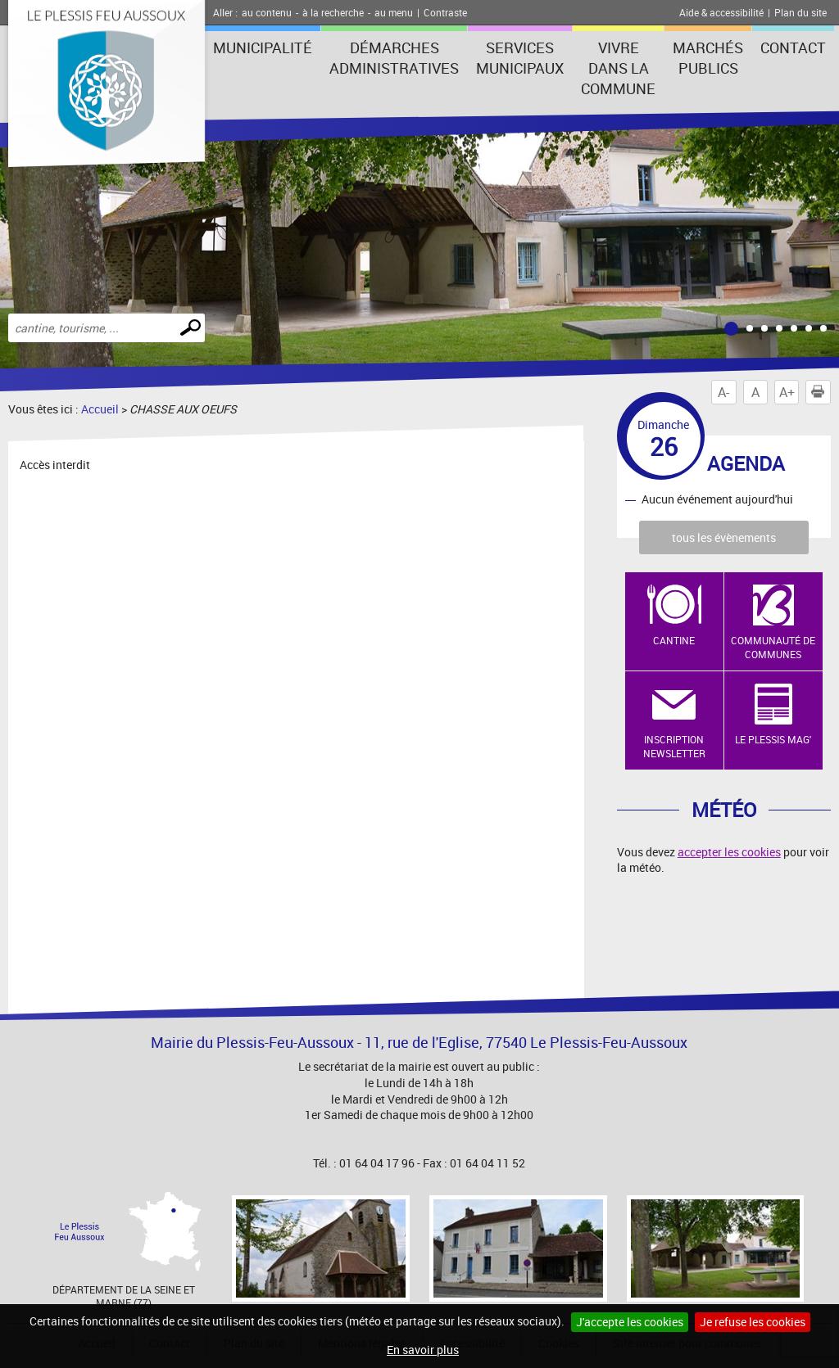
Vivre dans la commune (618, 68)
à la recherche (333, 12)
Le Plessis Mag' (773, 739)
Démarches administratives (394, 58)
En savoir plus (423, 1349)
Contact (793, 47)
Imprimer (821, 392)
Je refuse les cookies (752, 1322)
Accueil (100, 409)
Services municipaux (520, 58)
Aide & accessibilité (721, 12)
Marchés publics (708, 58)
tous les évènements (724, 537)
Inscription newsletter (674, 746)
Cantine (674, 640)
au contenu (267, 12)
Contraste (445, 12)
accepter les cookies (729, 852)
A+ (787, 392)
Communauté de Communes (773, 647)
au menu (393, 12)
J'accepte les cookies (629, 1322)
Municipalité (262, 47)
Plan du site (800, 12)
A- (723, 392)
